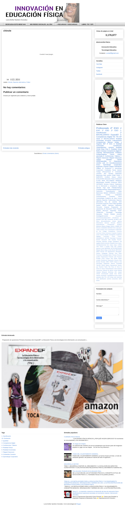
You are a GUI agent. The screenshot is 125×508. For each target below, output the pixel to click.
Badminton (118, 173)
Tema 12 (113, 267)
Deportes (99, 200)
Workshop (110, 272)
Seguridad (113, 210)
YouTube (99, 64)
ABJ (105, 173)
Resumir (116, 260)
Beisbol (106, 193)
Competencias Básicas (104, 142)
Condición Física (115, 196)
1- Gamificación (6, 436)
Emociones (99, 203)
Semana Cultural (109, 184)
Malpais (98, 250)
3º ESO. (110, 144)
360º (104, 144)
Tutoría (112, 154)
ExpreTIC (106, 203)
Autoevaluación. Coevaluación (105, 224)
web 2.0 (105, 163)
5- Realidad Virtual (115, 149)
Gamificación (117, 145)
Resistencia (104, 260)
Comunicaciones (101, 196)
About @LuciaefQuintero (103, 221)
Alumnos (107, 222)
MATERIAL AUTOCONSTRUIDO (113, 248)
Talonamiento (113, 265)
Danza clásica (117, 177)
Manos (102, 250)
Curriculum (106, 236)
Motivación (118, 205)
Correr (98, 234)
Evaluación (118, 179)
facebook (99, 74)
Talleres (108, 265)
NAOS (98, 251)
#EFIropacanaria (108, 152)
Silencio (113, 263)
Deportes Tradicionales (109, 200)
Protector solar (113, 256)
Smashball (119, 263)
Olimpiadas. (119, 251)
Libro (97, 246)
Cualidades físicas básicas (113, 170)
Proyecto (119, 256)
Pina (116, 253)
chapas (120, 272)
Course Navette (104, 234)
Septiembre (106, 263)
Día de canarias (111, 202)
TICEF (120, 210)
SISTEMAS (99, 184)
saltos (120, 278)
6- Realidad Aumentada (9, 450)
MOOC (104, 205)
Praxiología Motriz (107, 255)
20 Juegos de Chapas (79, 444)
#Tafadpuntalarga (117, 187)
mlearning (119, 277)
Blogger (108, 226)
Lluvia (102, 248)
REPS (120, 182)
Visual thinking (118, 270)
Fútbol (28, 82)
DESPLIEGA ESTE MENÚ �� (15, 24)
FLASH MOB (100, 180)
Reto (120, 260)
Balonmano (99, 193)
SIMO (107, 261)
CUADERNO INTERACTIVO (108, 228)
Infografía (112, 243)
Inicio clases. (118, 243)
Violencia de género (108, 270)
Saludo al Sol (118, 261)
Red (112, 258)
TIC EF (119, 137)
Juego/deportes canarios (105, 147)
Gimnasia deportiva (101, 241)
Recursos (105, 210)
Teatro (106, 267)
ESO (120, 202)
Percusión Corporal (102, 207)
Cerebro (102, 229)
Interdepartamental (101, 245)
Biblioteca (98, 226)
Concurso (119, 231)
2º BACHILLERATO (108, 139)
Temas (103, 268)
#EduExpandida (101, 161)
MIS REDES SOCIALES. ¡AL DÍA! (41, 24)
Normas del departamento (107, 251)
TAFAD (119, 159)
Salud (98, 139)
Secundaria (99, 263)
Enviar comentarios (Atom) (51, 153)
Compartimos (111, 231)
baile (108, 187)
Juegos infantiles (104, 159)
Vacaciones (99, 270)
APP (120, 219)
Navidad (107, 182)
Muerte (113, 250)
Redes (115, 258)
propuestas (115, 278)
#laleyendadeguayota (114, 189)
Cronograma (112, 234)
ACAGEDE (110, 219)
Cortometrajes (100, 198)
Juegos (111, 166)
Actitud (114, 221)
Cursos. (120, 236)
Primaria (114, 255)
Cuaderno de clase (111, 198)
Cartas (98, 229)
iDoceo (120, 273)
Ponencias (99, 255)
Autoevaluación (110, 191)
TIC (114, 137)
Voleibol (112, 214)
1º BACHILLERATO (109, 134)
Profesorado (102, 128)
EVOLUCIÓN (100, 179)
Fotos (110, 203)
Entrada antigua (84, 148)
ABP (106, 219)
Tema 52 (119, 267)
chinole (10, 82)
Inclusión (107, 243)
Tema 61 (98, 268)
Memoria (111, 205)
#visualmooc (115, 217)
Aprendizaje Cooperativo (112, 165)
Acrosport (108, 140)
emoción (119, 214)
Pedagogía (104, 253)
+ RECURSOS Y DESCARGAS (67, 24)
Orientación (118, 166)
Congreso (114, 233)
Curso (113, 236)
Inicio (48, 148)
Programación (104, 256)
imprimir (98, 275)
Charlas (98, 194)
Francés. (119, 239)
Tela (109, 267)
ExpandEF (115, 135)
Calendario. (119, 228)
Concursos (108, 233)
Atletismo (119, 222)
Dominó (98, 239)
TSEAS (103, 265)
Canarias (119, 193)
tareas (97, 280)
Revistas (103, 261)
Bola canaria (107, 175)
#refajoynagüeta (101, 154)
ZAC (115, 272)
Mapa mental (108, 250)
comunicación (104, 273)
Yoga (104, 187)
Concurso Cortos (100, 233)
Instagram (99, 67)
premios (109, 278)
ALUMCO (116, 219)
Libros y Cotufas (105, 246)
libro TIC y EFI (106, 277)
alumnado (99, 156)
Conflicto (107, 177)
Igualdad (119, 203)
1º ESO (105, 130)
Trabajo (98, 172)
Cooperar (119, 233)
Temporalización (109, 268)
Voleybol (98, 272)
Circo (106, 229)
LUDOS (120, 245)
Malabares (119, 180)
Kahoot (98, 205)
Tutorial (106, 214)
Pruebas (98, 258)
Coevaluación (111, 229)
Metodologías (100, 182)
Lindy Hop (113, 246)
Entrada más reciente (11, 148)
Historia (103, 243)
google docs (113, 273)
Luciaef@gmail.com (112, 53)
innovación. (104, 275)
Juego (111, 245)
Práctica (119, 209)
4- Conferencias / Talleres (111, 156)
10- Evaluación (106, 168)
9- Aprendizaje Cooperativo (10, 456)
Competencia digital (113, 151)
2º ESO (114, 130)
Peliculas (111, 253)
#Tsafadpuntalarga (101, 189)
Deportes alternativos (19, 82)
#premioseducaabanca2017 (103, 217)
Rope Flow (104, 149)
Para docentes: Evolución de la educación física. (87, 471)
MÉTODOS (119, 250)
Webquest (104, 272)
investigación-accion (112, 275)
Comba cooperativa (114, 194)
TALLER (98, 265)
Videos (119, 154)
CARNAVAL (112, 193)
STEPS (111, 261)
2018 (102, 219)
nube (97, 278)
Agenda (120, 221)
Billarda (104, 226)
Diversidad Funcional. (116, 238)
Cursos (120, 198)
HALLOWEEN (110, 180)
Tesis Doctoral (118, 268)
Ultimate (98, 187)
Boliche (113, 226)
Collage (105, 231)
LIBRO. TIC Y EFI (87, 24)
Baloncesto (99, 175)
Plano (120, 253)
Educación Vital (106, 239)
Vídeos (98, 168)
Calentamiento (117, 140)
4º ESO (114, 128)
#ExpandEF (119, 216)
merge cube (113, 277)
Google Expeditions (113, 241)
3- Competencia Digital (109, 136)
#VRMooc (118, 152)
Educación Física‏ (110, 179)
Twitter (98, 71)
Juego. (115, 245)
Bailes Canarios (101, 151)
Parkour (98, 253)
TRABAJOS (99, 212)
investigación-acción (102, 216)
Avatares (119, 224)
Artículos (113, 222)
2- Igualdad (5, 441)
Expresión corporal (102, 166)
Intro (108, 245)
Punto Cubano (106, 258)
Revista (98, 261)
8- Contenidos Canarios (9, 454)
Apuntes (110, 173)
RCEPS (98, 210)
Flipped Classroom (115, 158)
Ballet (120, 191)
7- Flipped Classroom (8, 452)
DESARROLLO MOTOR (102, 238)
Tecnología (109, 212)
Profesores (114, 182)
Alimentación (99, 222)
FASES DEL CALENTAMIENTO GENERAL (85, 454)
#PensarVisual (106, 172)
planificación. (103, 278)
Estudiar (114, 239)
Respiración (111, 260)
